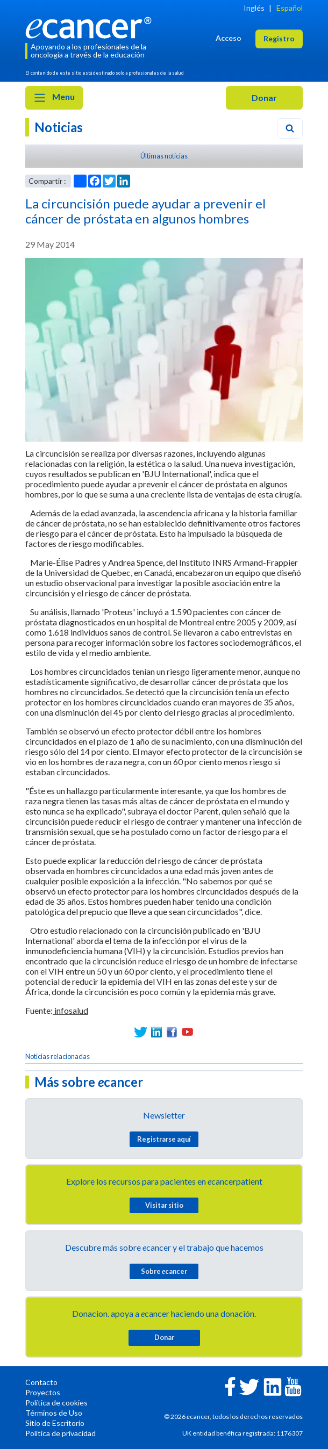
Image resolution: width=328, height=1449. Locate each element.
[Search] (290, 128)
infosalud (70, 1010)
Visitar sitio (164, 1205)
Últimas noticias (164, 156)
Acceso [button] (228, 37)
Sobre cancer (164, 1271)
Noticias (58, 127)
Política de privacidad (60, 1433)
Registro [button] (279, 38)
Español (289, 7)
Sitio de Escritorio (54, 1423)
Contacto (41, 1382)
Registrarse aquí (164, 1139)
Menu (54, 97)
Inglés (254, 7)
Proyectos (42, 1392)
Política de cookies (56, 1402)
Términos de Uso (53, 1412)
